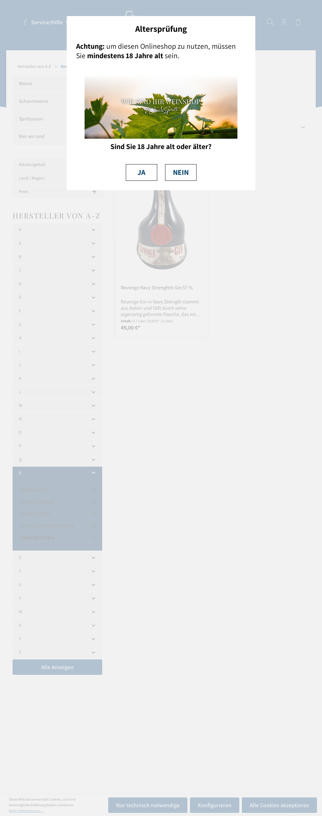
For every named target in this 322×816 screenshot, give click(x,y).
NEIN (181, 172)
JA (141, 172)
